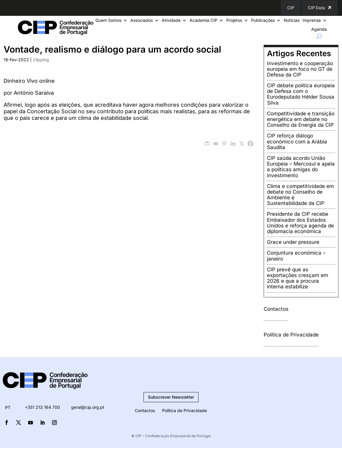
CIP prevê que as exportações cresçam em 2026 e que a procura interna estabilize (297, 278)
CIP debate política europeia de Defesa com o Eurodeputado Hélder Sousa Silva (301, 94)
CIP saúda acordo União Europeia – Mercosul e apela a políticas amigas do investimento (301, 166)
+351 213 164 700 (42, 407)
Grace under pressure (293, 242)
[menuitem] (7, 407)
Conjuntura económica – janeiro (296, 255)
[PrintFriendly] (207, 143)
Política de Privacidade (291, 335)
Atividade (171, 20)
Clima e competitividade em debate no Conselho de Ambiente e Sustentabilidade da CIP (300, 194)
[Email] (215, 143)
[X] (241, 143)
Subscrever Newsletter (171, 397)
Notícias (292, 20)
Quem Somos (108, 20)
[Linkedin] (233, 143)
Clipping (41, 59)
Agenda (319, 29)
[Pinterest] (224, 143)
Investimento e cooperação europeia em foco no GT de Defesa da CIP (300, 69)
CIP (290, 7)
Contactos (276, 309)
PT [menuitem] (7, 407)
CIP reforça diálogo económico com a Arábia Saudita (297, 141)
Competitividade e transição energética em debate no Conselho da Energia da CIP (301, 119)
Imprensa (312, 20)
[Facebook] (250, 143)
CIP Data (316, 7)
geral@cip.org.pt (87, 407)
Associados (141, 20)
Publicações (263, 20)
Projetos (234, 20)
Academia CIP (203, 20)
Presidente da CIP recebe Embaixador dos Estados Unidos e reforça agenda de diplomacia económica (300, 222)
